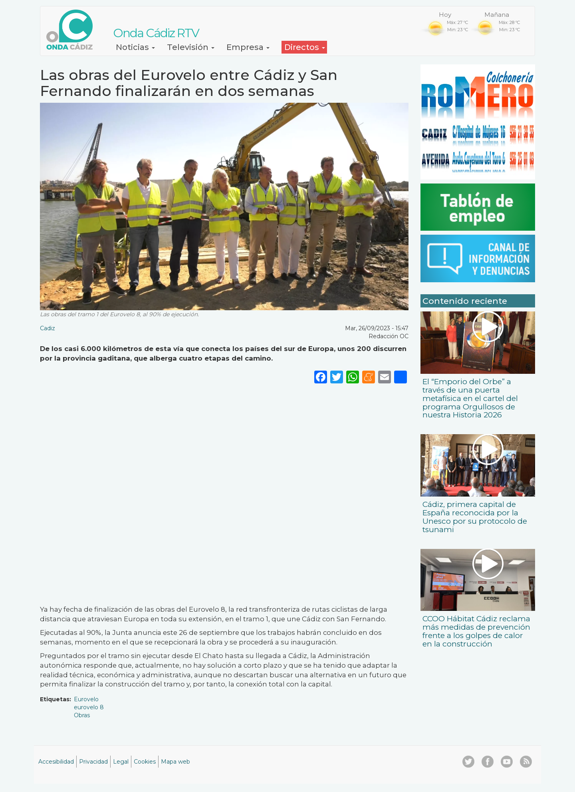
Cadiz (47, 328)
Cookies (145, 761)
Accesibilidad (56, 761)
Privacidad (93, 761)
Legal (121, 761)
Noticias (135, 47)
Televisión (190, 47)
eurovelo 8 (89, 707)
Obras (82, 715)
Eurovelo (86, 699)
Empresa (248, 47)
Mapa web (175, 761)
